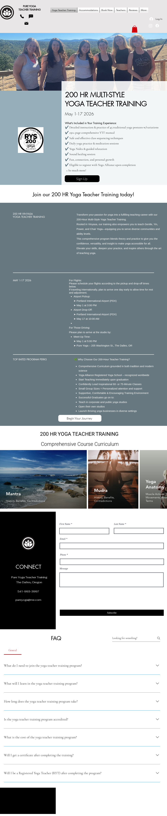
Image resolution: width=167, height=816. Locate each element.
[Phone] (22, 16)
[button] (135, 29)
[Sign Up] (82, 178)
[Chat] (31, 16)
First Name (64, 524)
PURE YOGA (29, 6)
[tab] (12, 650)
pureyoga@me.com (28, 600)
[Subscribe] (112, 613)
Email (62, 539)
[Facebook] (157, 25)
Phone (63, 555)
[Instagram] (150, 25)
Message (64, 568)
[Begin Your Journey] (79, 418)
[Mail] (26, 23)
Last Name (119, 524)
